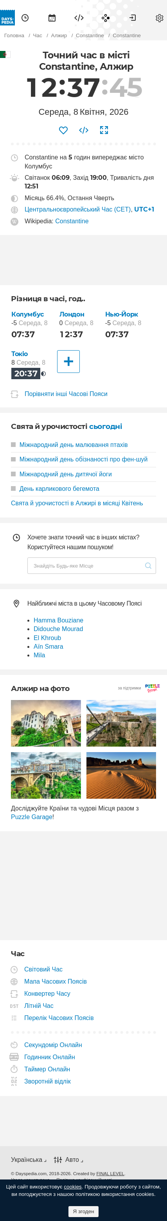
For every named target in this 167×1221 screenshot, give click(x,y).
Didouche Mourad (58, 629)
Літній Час (39, 1005)
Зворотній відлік (48, 1081)
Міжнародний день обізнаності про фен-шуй (79, 459)
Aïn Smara (48, 646)
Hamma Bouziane (58, 620)
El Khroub (47, 638)
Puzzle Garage (31, 817)
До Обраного (63, 130)
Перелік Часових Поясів (59, 1018)
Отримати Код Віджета (83, 130)
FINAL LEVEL (110, 1173)
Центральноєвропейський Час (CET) (78, 209)
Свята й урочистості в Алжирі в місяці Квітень (77, 503)
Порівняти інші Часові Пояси (66, 394)
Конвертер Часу (47, 993)
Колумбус (27, 314)
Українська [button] (26, 1159)
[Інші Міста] (68, 361)
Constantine (71, 221)
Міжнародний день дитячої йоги (61, 474)
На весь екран (104, 130)
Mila (39, 655)
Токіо (19, 354)
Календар (52, 17)
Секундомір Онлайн (53, 1045)
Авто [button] (72, 1159)
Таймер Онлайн (47, 1069)
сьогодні (105, 426)
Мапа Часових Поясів (56, 981)
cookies (73, 1187)
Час (25, 17)
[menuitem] (25, 17)
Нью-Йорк (121, 314)
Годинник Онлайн (50, 1057)
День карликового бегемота (55, 488)
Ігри (105, 17)
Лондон (71, 314)
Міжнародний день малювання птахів (69, 444)
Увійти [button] (132, 17)
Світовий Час (44, 969)
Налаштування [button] (159, 17)
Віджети (79, 17)
